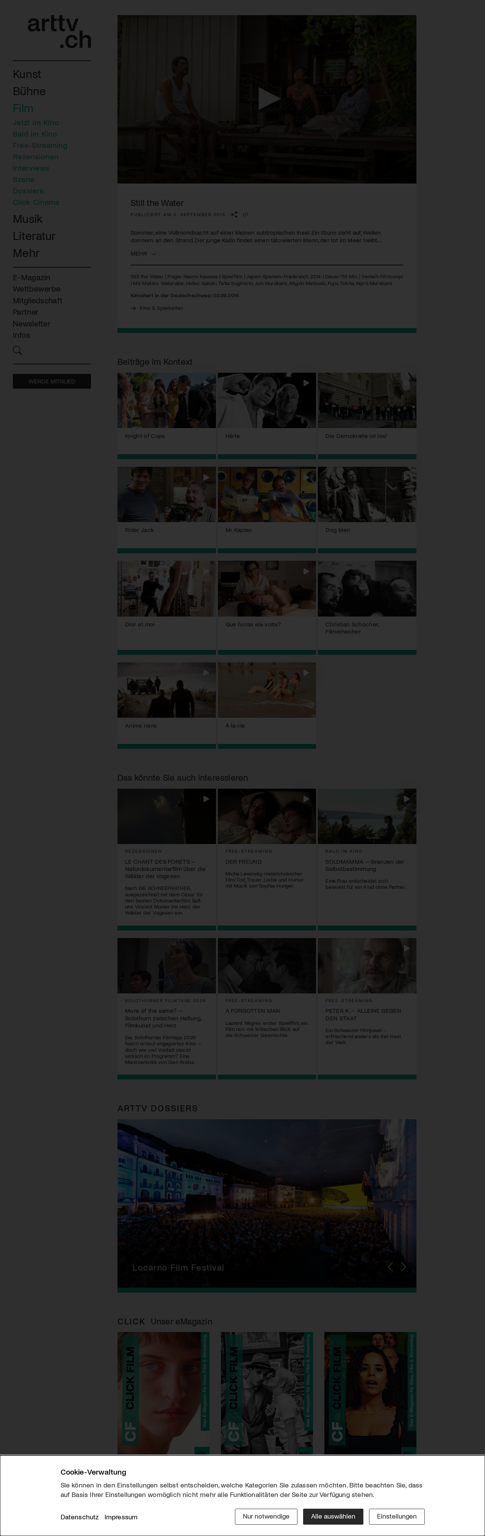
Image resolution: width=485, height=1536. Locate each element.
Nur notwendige (266, 1516)
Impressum (121, 1516)
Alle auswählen (333, 1516)
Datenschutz (80, 1516)
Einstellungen (397, 1516)
